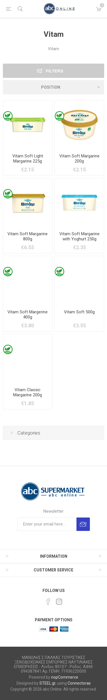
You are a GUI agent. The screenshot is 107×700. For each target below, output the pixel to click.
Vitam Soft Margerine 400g (27, 314)
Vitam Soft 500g (79, 312)
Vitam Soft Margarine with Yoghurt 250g (79, 236)
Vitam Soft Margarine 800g (27, 236)
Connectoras (79, 683)
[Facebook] (48, 601)
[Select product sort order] (53, 87)
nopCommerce (64, 677)
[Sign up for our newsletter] (46, 524)
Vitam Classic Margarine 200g (27, 392)
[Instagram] (59, 601)
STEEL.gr (47, 683)
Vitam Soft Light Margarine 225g (27, 158)
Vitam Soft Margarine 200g (79, 158)
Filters (54, 70)
